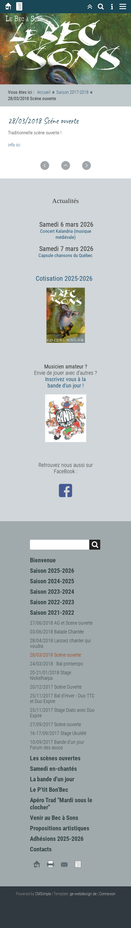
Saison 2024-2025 (52, 581)
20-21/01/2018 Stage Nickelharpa (50, 675)
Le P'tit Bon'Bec (49, 789)
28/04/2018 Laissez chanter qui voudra (60, 643)
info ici (14, 145)
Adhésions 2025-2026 (56, 838)
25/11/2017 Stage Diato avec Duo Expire (62, 712)
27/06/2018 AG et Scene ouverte (61, 623)
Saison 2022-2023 (52, 602)
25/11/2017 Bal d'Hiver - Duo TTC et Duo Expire (62, 698)
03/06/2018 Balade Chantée (57, 632)
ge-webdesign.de (83, 893)
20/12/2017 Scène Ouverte (56, 687)
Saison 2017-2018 (72, 92)
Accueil (44, 92)
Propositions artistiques (59, 828)
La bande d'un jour (52, 779)
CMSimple (43, 893)
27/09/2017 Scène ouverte (55, 724)
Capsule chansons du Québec (65, 255)
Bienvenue (43, 560)
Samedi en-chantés (53, 768)
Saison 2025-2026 (52, 570)
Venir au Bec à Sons (54, 817)
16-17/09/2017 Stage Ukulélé (58, 733)
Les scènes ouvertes (55, 758)
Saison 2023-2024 (52, 591)
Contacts (41, 849)
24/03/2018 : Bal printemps (56, 664)
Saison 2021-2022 (52, 612)
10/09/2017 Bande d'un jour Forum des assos (57, 744)
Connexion (107, 893)
